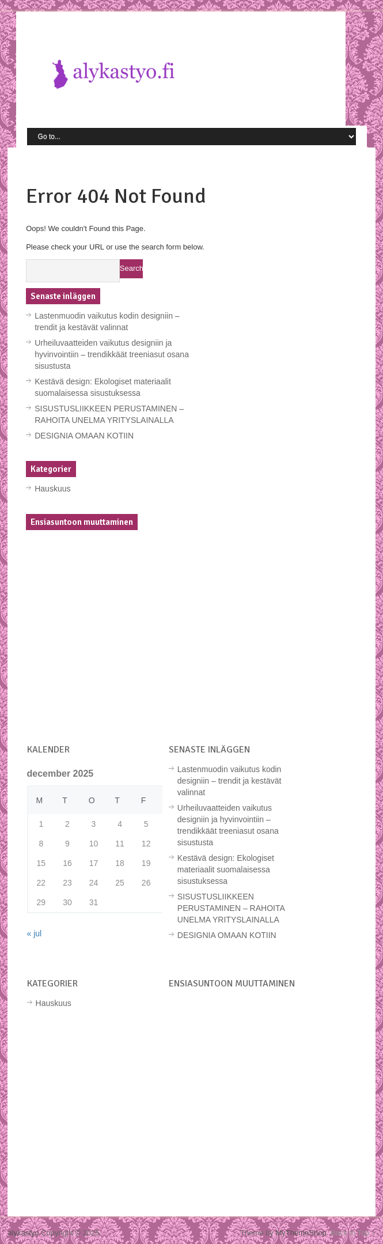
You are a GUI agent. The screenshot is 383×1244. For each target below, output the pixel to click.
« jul (34, 933)
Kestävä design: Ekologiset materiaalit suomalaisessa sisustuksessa (225, 869)
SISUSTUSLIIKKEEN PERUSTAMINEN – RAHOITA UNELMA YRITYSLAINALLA (231, 908)
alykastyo (23, 1232)
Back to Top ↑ (353, 1232)
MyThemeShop (300, 1232)
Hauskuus (52, 488)
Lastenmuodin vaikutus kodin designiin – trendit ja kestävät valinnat (229, 781)
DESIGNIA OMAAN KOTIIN (84, 435)
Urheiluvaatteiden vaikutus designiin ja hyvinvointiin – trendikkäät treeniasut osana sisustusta (112, 354)
